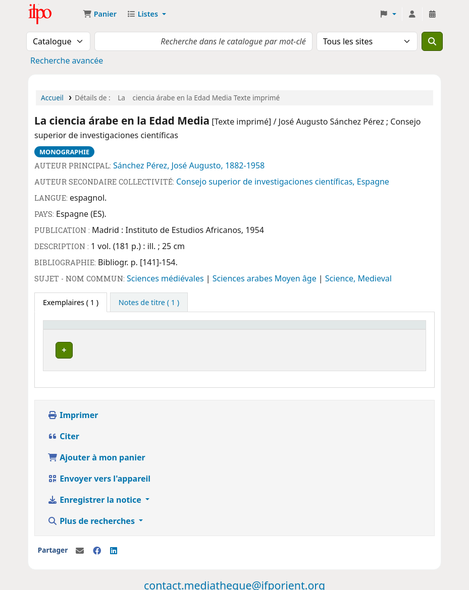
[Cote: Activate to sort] (205, 330)
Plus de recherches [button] (92, 517)
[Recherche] (432, 41)
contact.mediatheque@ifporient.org (234, 582)
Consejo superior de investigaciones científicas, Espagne (282, 181)
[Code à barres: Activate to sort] (367, 330)
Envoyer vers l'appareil (98, 475)
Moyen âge (297, 278)
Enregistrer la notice (95, 496)
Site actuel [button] (66, 329)
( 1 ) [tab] (70, 302)
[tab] (149, 302)
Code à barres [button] (337, 329)
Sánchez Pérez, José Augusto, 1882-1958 (189, 165)
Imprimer (72, 412)
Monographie (64, 151)
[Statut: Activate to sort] (272, 330)
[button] (100, 14)
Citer (63, 433)
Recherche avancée (66, 60)
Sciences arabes (244, 278)
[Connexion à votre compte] (412, 14)
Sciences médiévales (166, 278)
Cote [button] (187, 329)
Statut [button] (251, 329)
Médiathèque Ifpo (53, 14)
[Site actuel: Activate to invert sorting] (109, 330)
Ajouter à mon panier (96, 454)
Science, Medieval (358, 278)
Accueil (52, 97)
